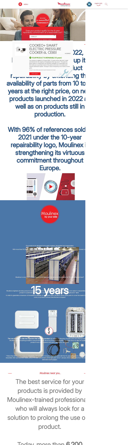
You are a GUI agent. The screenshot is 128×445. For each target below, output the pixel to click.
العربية (98, 5)
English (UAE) (98, 3)
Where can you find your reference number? (41, 40)
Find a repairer (35, 73)
